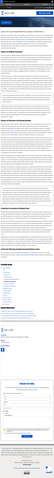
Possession (7, 275)
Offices (45, 4)
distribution (32, 41)
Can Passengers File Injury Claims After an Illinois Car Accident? (18, 313)
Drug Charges (6, 272)
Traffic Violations (7, 290)
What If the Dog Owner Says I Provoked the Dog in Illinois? (16, 318)
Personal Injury (6, 304)
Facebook (9, 7)
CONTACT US (6, 22)
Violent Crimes (6, 297)
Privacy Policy (27, 433)
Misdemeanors (6, 293)
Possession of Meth (9, 284)
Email (27, 4)
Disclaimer (20, 433)
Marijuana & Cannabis (10, 281)
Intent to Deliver (8, 277)
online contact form (33, 387)
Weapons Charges (7, 288)
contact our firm (19, 255)
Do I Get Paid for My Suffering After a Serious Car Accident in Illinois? (19, 316)
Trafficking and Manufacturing (11, 279)
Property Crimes (7, 302)
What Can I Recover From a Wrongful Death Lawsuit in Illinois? (17, 311)
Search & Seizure (7, 299)
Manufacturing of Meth (10, 286)
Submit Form (27, 436)
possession (24, 41)
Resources (16, 468)
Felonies (5, 295)
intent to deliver (14, 132)
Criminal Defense (6, 268)
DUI (4, 270)
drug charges (6, 39)
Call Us (9, 4)
